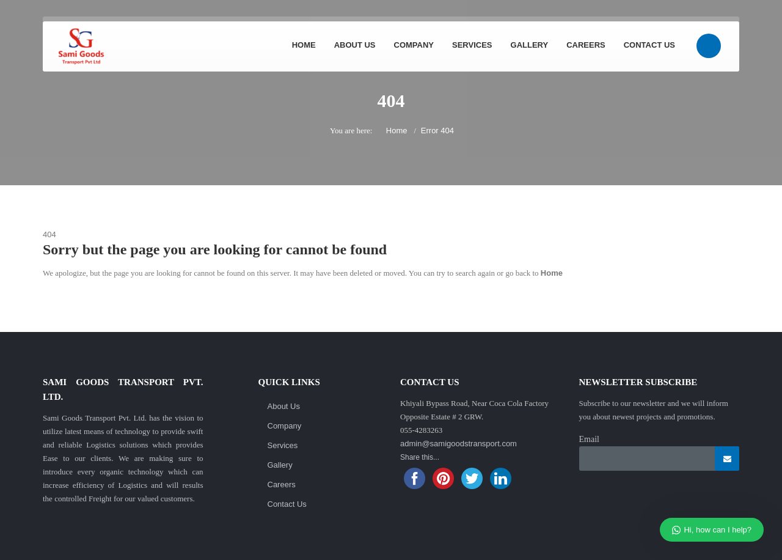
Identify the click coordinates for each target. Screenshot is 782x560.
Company (414, 45)
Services (472, 45)
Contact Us (649, 45)
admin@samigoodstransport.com (458, 443)
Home (304, 45)
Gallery (530, 45)
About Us (355, 45)
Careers (585, 45)
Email (589, 439)
